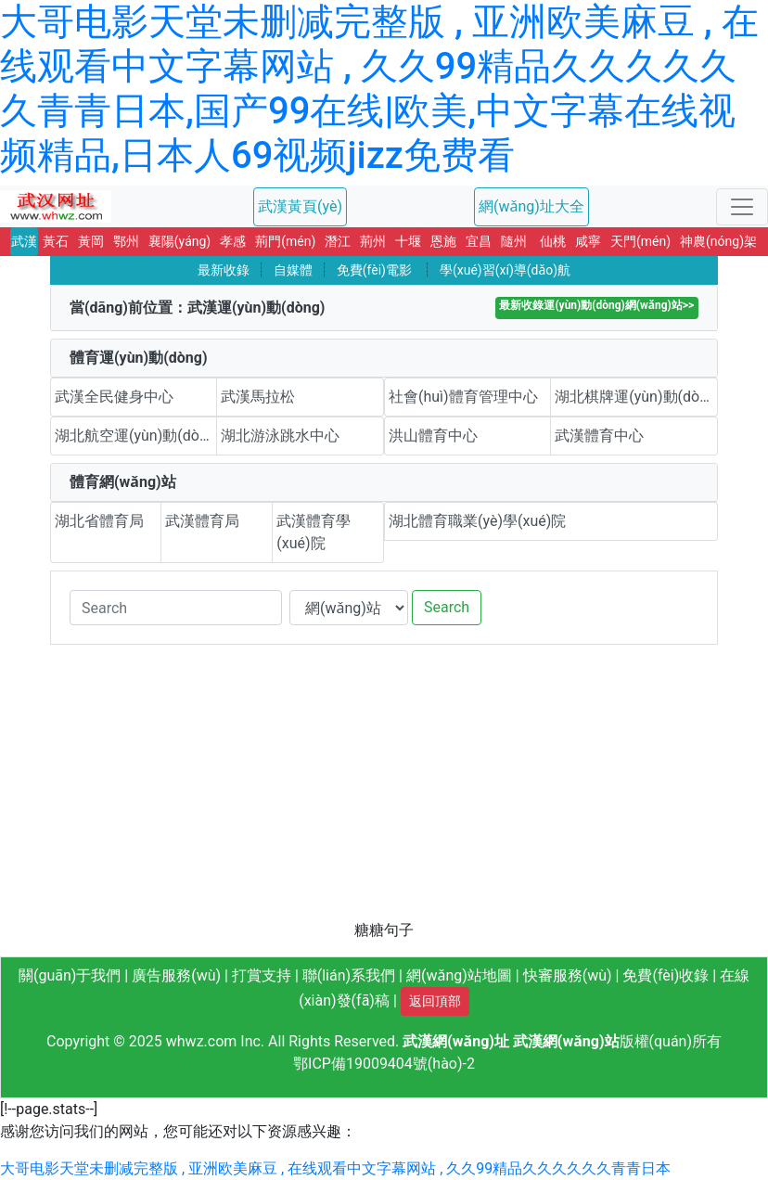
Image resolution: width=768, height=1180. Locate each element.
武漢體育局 (202, 521)
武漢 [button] (24, 241)
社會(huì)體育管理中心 (463, 396)
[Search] (176, 607)
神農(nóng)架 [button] (718, 241)
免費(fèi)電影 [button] (374, 270)
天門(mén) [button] (640, 241)
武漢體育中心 (599, 435)
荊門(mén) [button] (285, 241)
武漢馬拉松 (258, 396)
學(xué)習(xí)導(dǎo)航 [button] (505, 270)
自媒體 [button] (293, 270)
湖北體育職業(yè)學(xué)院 (477, 521)
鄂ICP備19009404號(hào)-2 (384, 1063)
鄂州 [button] (126, 241)
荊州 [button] (373, 241)
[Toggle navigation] (742, 206)
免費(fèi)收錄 (665, 975)
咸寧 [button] (588, 241)
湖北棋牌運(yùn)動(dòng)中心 (636, 396)
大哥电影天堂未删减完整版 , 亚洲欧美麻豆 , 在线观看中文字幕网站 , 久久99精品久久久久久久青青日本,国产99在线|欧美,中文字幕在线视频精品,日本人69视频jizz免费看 (379, 88)
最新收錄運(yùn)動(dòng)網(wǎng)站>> (596, 305)
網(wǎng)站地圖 (459, 975)
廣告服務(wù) (176, 975)
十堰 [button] (408, 241)
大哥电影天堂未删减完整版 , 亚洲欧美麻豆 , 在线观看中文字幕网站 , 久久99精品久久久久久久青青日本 (335, 1168)
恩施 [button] (443, 241)
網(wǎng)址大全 (531, 206)
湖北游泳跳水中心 (280, 435)
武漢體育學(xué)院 (313, 532)
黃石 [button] (56, 241)
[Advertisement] (384, 789)
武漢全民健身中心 (114, 396)
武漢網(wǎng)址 (456, 1041)
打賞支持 (261, 975)
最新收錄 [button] (224, 270)
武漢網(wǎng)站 (566, 1041)
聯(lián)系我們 (348, 975)
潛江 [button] (338, 241)
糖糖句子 (384, 930)
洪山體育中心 (433, 435)
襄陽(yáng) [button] (179, 241)
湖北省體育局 (99, 521)
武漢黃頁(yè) (300, 206)
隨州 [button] (514, 241)
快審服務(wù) (567, 975)
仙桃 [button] (553, 241)
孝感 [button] (233, 241)
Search (446, 607)
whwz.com (201, 1041)
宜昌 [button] (479, 241)
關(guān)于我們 (70, 975)
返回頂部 (435, 1001)
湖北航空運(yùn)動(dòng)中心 (136, 435)
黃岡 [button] (91, 241)
